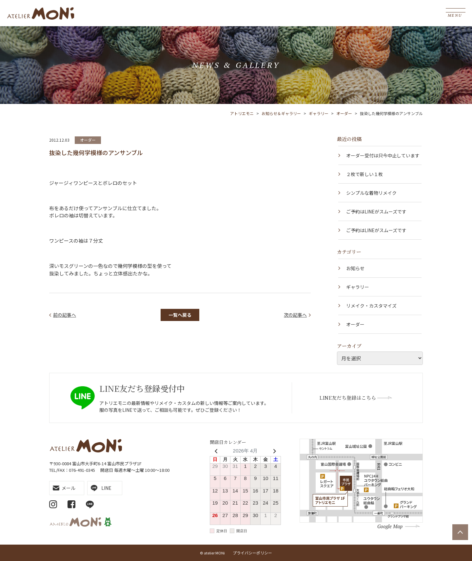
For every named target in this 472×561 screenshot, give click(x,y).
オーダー (88, 140)
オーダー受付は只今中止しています (383, 155)
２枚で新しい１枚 (364, 174)
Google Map (390, 526)
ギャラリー (357, 287)
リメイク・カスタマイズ (371, 305)
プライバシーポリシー (252, 552)
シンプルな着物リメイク (371, 193)
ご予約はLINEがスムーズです (376, 211)
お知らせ (355, 268)
